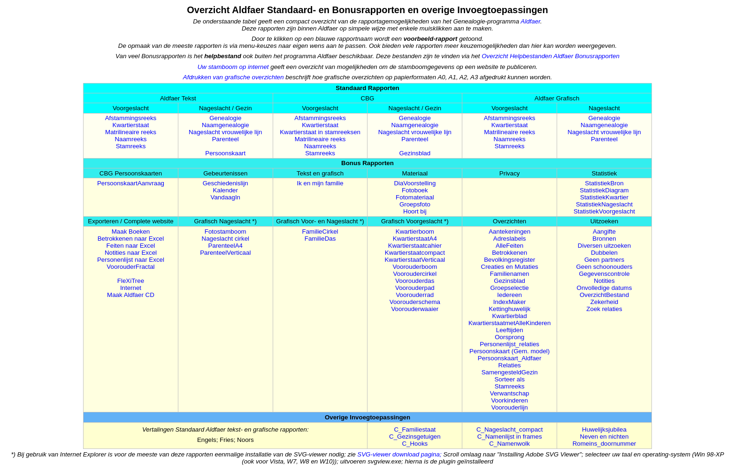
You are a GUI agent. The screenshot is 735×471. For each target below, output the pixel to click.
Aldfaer (530, 21)
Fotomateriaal (415, 197)
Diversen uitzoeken (604, 245)
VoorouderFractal (130, 266)
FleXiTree (130, 280)
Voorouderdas (414, 280)
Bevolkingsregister (509, 259)
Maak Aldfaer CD (130, 294)
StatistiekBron (604, 183)
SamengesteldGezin (510, 372)
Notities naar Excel (131, 252)
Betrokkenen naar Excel (131, 238)
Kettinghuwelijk (509, 308)
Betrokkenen (509, 252)
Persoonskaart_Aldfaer (510, 358)
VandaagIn (226, 197)
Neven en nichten (604, 436)
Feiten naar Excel (131, 245)
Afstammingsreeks (131, 118)
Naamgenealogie (225, 125)
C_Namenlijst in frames (509, 436)
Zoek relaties (604, 308)
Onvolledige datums (604, 287)
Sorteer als (509, 379)
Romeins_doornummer (604, 443)
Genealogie (225, 118)
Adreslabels (509, 238)
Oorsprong (509, 337)
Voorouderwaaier (414, 308)
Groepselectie (509, 287)
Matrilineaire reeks (130, 132)
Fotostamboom (225, 231)
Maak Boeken (131, 231)
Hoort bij (415, 211)
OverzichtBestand (604, 294)
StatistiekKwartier (604, 197)
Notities (604, 280)
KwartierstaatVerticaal (414, 259)
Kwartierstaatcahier (415, 245)
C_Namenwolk (509, 443)
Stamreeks (131, 146)
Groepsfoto (414, 204)
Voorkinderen (509, 400)
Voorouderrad (415, 294)
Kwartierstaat (131, 125)
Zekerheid (604, 301)
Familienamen (509, 273)
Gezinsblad (415, 153)
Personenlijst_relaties (509, 344)
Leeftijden (509, 330)
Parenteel (225, 139)
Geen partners (604, 259)
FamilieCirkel (320, 231)
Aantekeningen (509, 231)
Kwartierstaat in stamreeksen (320, 132)
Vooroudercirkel (415, 273)
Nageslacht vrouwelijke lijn (225, 132)
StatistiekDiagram (604, 190)
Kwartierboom (415, 231)
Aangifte (604, 231)
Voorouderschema (415, 301)
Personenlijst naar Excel (130, 259)
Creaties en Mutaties (509, 266)
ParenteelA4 (225, 245)
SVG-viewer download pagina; (400, 454)
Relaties (509, 365)
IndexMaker (509, 301)
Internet (130, 287)
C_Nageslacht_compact (509, 429)
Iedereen (509, 294)
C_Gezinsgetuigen (415, 436)
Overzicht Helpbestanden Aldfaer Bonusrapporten (551, 56)
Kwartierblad (509, 315)
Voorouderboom (414, 266)
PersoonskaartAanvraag (130, 183)
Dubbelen (604, 252)
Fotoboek (415, 190)
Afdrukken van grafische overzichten (233, 77)
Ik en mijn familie (320, 183)
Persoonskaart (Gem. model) (509, 351)
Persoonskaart (225, 153)
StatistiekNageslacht (604, 204)
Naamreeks (130, 139)
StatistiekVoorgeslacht (604, 211)
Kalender (225, 190)
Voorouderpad (415, 287)
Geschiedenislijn (225, 183)
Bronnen (604, 238)
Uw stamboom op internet (233, 66)
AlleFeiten (509, 245)
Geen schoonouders (604, 266)
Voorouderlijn (509, 407)
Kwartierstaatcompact (415, 252)
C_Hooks (415, 443)
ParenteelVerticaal (225, 252)
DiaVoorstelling (415, 183)
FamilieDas (320, 238)
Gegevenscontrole (604, 273)
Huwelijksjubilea (604, 429)
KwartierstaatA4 (415, 238)
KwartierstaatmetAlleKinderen (509, 323)
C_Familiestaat (415, 429)
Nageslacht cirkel (225, 238)
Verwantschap (509, 393)
